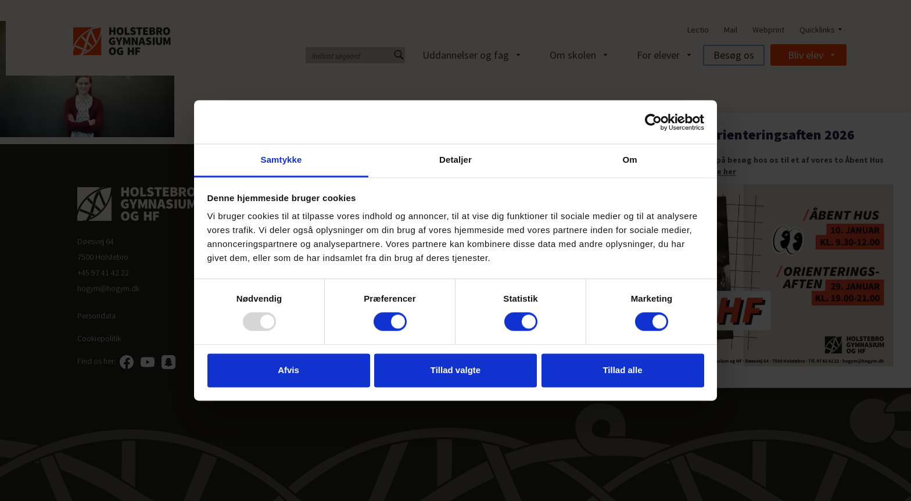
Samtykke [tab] (281, 159)
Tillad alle (622, 370)
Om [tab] (629, 159)
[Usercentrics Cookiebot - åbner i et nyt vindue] (653, 122)
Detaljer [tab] (455, 159)
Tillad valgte (455, 370)
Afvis (288, 370)
